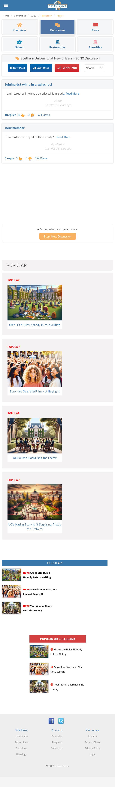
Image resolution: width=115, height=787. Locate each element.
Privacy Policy (92, 748)
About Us (92, 736)
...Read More (71, 93)
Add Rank (41, 68)
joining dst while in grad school (28, 84)
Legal (92, 754)
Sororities (21, 748)
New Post (17, 68)
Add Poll (67, 68)
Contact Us (57, 748)
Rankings (21, 754)
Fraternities (21, 742)
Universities (21, 736)
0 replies (10, 115)
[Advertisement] (57, 193)
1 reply (9, 158)
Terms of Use (92, 742)
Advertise (57, 736)
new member (15, 127)
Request (57, 742)
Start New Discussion (57, 236)
